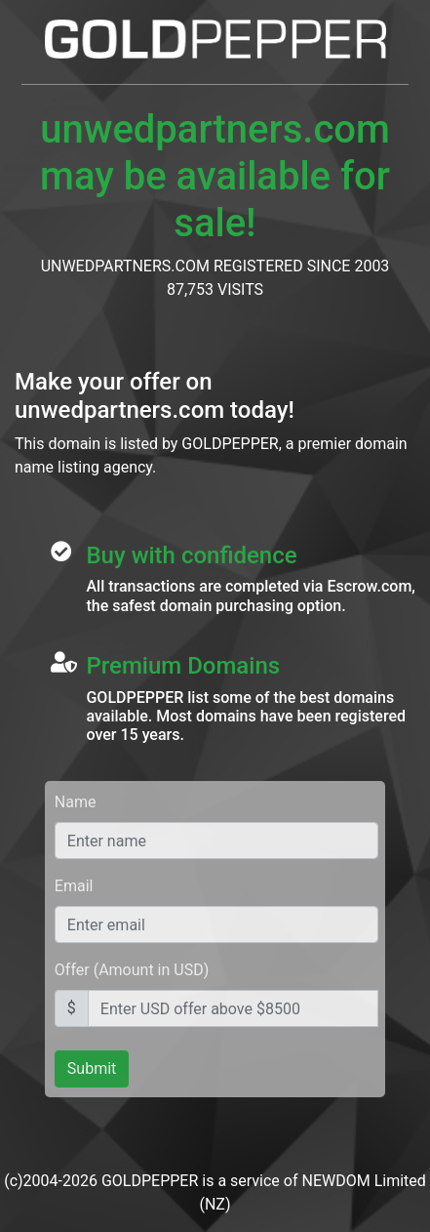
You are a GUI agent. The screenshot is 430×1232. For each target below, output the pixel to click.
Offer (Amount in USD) (132, 970)
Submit (91, 1068)
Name (76, 802)
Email (74, 886)
